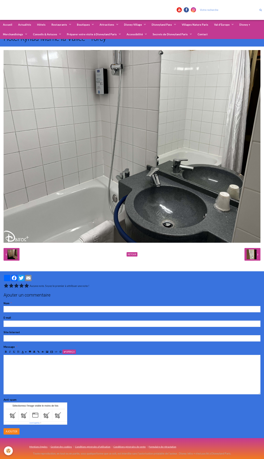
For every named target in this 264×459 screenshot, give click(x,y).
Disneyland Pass (162, 24)
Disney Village (133, 24)
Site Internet (12, 332)
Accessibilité (135, 34)
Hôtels (41, 24)
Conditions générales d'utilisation (92, 446)
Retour (132, 254)
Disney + (244, 24)
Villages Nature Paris (195, 24)
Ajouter (11, 431)
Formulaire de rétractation (162, 446)
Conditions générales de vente (129, 446)
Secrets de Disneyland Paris (170, 34)
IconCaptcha (35, 423)
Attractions (107, 24)
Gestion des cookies (61, 446)
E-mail (7, 317)
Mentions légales (38, 446)
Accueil (7, 24)
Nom (6, 303)
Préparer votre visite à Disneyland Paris (92, 34)
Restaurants (59, 24)
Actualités (24, 24)
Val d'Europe (222, 24)
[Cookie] (8, 450)
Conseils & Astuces (45, 34)
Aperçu (69, 351)
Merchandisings (13, 34)
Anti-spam (10, 399)
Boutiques (83, 24)
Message (9, 346)
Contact (203, 34)
